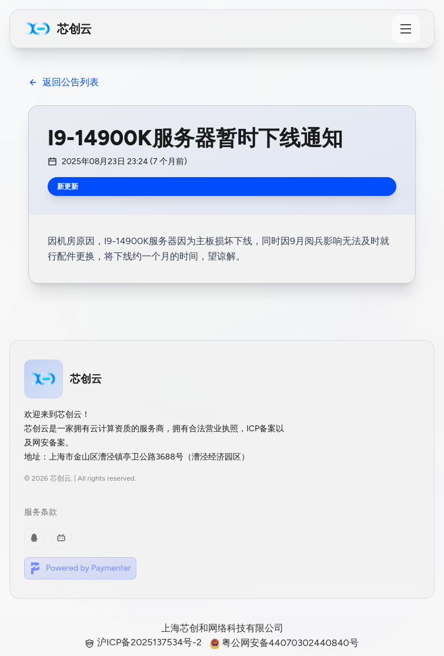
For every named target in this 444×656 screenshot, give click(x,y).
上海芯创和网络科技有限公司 (222, 628)
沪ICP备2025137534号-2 (144, 642)
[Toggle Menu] (406, 29)
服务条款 (40, 512)
